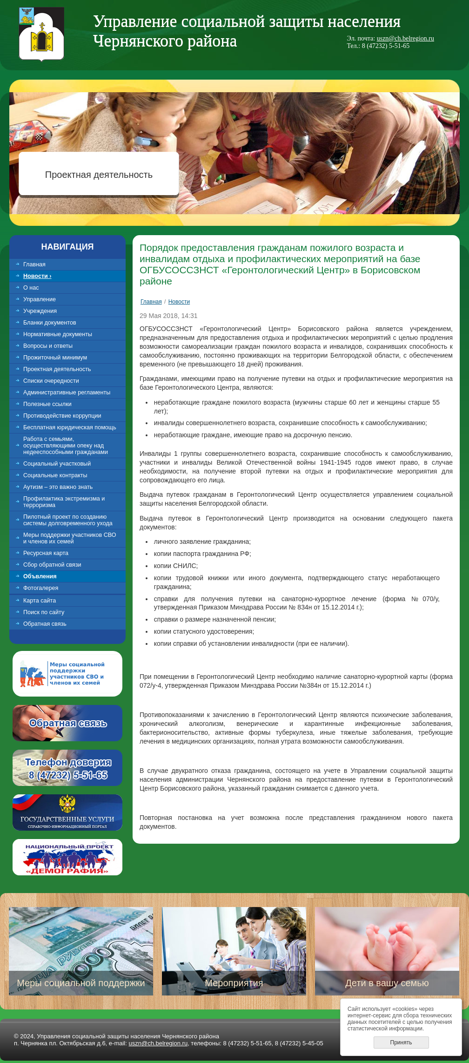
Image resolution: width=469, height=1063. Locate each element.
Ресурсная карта (45, 553)
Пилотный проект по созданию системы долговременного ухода (68, 520)
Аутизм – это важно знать (58, 487)
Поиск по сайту (43, 612)
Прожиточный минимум (55, 357)
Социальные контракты (55, 475)
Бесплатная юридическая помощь (69, 427)
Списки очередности (51, 381)
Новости (179, 301)
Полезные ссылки (47, 404)
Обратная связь (45, 624)
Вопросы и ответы (48, 346)
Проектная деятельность (99, 174)
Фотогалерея (40, 588)
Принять (401, 1042)
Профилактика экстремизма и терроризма (64, 501)
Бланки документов (49, 322)
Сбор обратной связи (52, 565)
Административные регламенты (66, 392)
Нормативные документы (57, 334)
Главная (34, 264)
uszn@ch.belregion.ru (405, 38)
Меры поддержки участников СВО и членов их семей (69, 538)
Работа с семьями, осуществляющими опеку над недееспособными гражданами (65, 445)
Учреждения (40, 311)
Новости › (37, 276)
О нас (31, 287)
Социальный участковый (57, 463)
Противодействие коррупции (62, 416)
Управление (39, 299)
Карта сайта (39, 600)
